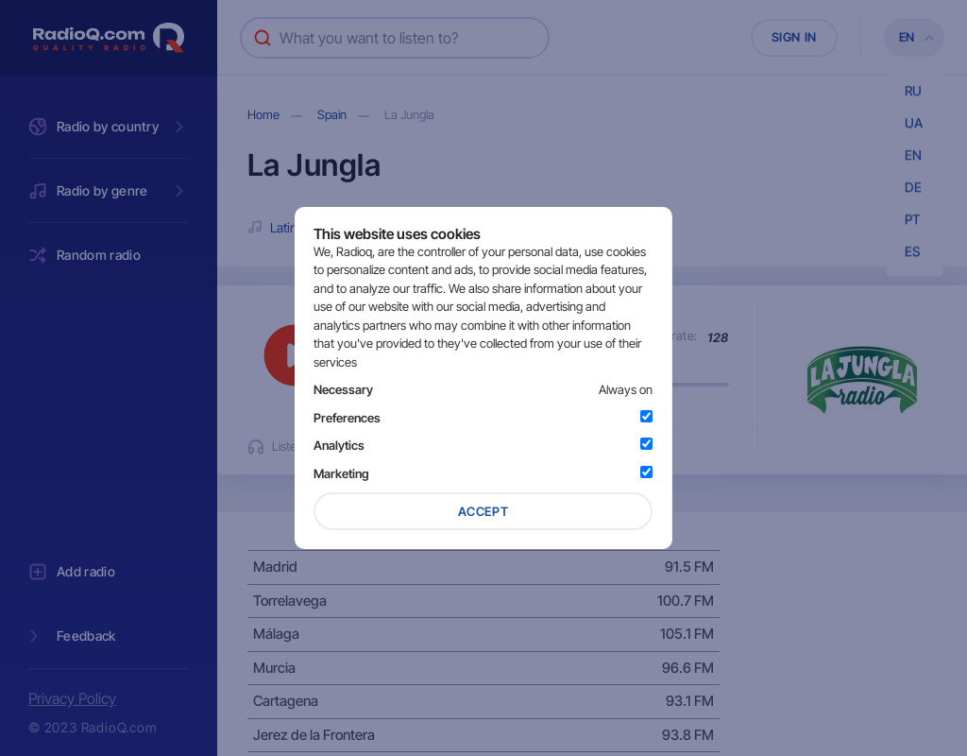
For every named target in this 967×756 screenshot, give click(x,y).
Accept (483, 511)
